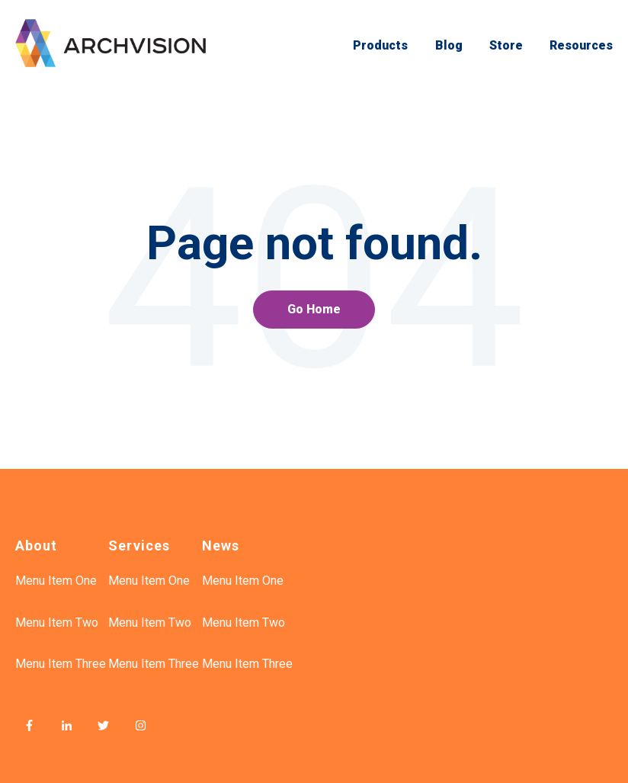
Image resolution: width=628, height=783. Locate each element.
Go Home (314, 309)
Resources (581, 45)
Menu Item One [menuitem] (56, 580)
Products (380, 45)
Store (506, 45)
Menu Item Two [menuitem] (56, 622)
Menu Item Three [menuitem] (60, 663)
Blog (449, 45)
